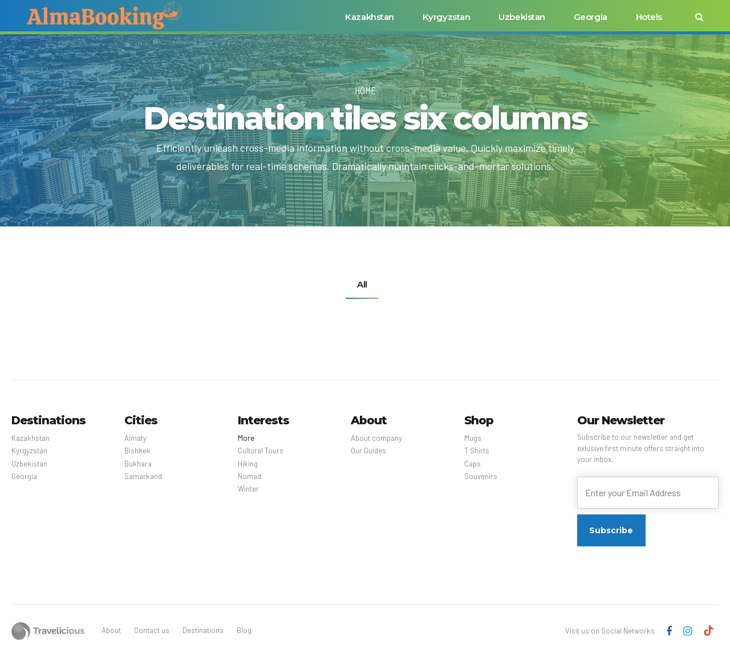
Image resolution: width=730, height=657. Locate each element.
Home (365, 90)
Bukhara (138, 463)
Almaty (135, 438)
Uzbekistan (521, 16)
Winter (248, 488)
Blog (244, 630)
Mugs (472, 438)
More (246, 438)
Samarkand (143, 476)
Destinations (203, 630)
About (111, 630)
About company (376, 438)
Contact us (151, 630)
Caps (472, 463)
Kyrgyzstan (447, 16)
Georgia (590, 16)
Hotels (649, 16)
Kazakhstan (369, 16)
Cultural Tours (260, 450)
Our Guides (368, 450)
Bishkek (137, 450)
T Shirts (476, 450)
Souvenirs (480, 476)
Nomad (249, 476)
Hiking (248, 463)
